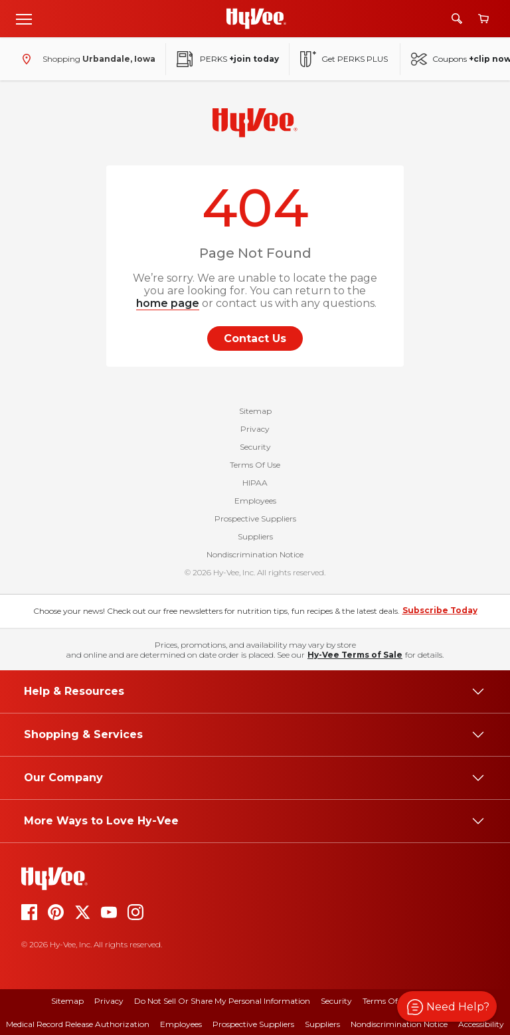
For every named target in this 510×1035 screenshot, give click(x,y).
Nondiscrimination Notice (255, 554)
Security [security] (336, 1001)
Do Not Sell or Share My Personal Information (222, 1001)
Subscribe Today (439, 610)
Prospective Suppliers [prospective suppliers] (253, 1024)
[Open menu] (24, 19)
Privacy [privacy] (109, 1001)
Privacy (255, 429)
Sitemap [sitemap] (67, 1001)
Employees (255, 501)
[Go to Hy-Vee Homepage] (256, 18)
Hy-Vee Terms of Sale (354, 655)
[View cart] (483, 19)
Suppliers (255, 536)
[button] (447, 1006)
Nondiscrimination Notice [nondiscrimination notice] (399, 1024)
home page (167, 303)
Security (255, 447)
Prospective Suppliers (255, 518)
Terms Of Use (255, 465)
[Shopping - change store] (85, 59)
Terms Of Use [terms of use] (388, 1001)
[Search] (457, 18)
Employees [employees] (181, 1024)
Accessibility (481, 1024)
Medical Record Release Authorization (77, 1024)
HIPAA (255, 483)
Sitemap (255, 411)
